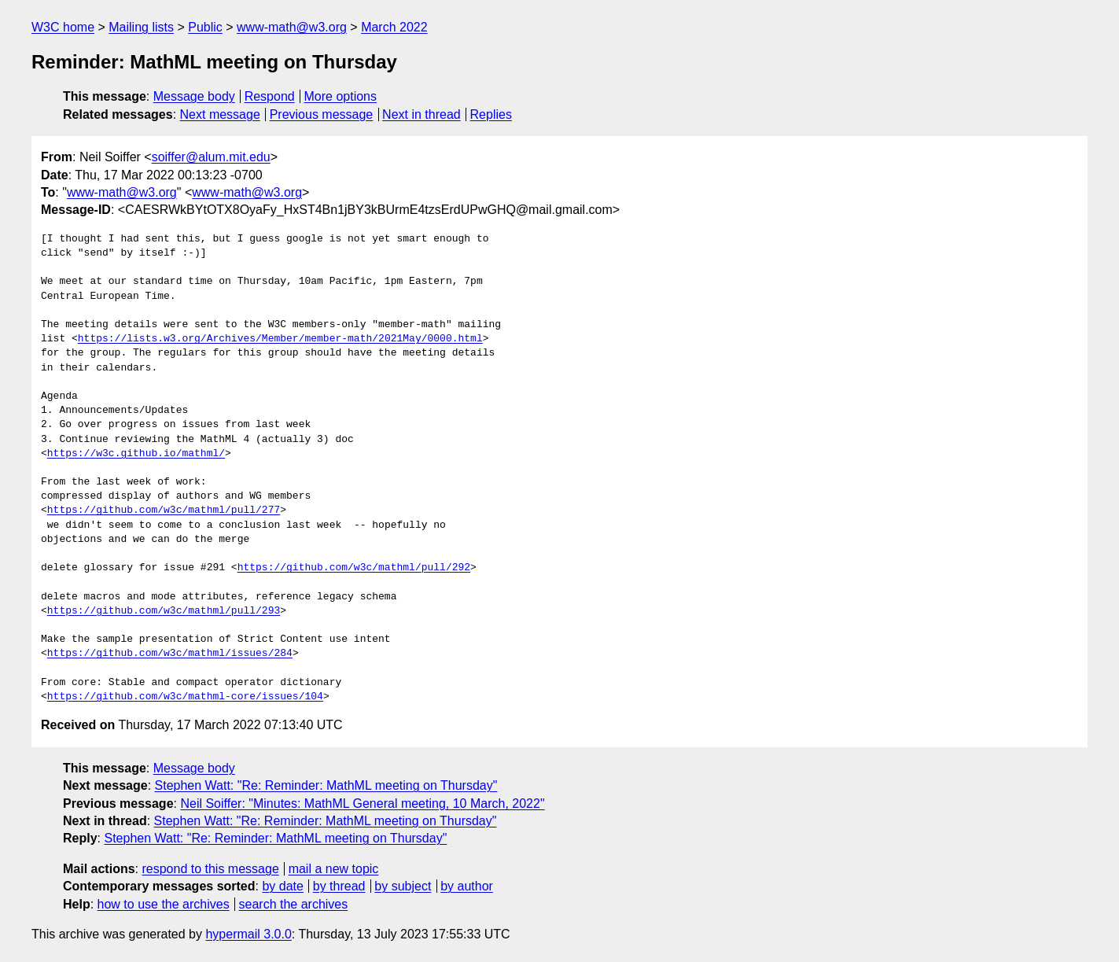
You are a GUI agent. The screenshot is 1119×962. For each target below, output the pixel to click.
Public (205, 27)
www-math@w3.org (292, 27)
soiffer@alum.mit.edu (211, 157)
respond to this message (210, 868)
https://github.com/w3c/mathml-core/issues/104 (185, 697)
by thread (339, 886)
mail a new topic (334, 868)
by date (282, 886)
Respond (270, 96)
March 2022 (394, 27)
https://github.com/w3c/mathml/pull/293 (163, 611)
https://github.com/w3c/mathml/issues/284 (170, 654)
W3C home (62, 27)
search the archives (293, 904)
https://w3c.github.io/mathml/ (136, 454)
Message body (194, 96)
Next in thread (421, 114)
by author (466, 886)
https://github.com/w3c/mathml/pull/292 (353, 568)
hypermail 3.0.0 (248, 934)
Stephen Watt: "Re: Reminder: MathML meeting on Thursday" (326, 785)
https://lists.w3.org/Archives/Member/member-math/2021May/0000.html (280, 339)
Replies (491, 114)
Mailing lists (141, 27)
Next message (220, 114)
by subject (402, 886)
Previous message (322, 114)
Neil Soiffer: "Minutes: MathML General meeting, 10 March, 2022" (362, 803)
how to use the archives (164, 904)
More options (340, 96)
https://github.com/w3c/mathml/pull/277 (163, 510)
